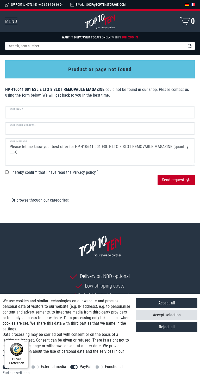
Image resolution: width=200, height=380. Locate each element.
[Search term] (94, 46)
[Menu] (25, 343)
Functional (114, 366)
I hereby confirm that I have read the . (54, 172)
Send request (176, 179)
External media (53, 366)
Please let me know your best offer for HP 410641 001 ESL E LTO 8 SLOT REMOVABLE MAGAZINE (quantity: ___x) (100, 152)
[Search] (189, 46)
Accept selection (167, 314)
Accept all (166, 303)
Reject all (167, 326)
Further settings (16, 372)
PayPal (85, 366)
